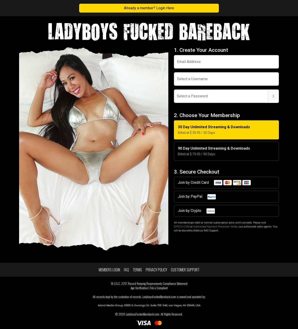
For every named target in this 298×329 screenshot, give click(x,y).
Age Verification (139, 288)
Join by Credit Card (214, 182)
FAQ (126, 270)
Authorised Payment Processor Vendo (215, 226)
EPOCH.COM (182, 226)
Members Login (109, 270)
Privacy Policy (156, 270)
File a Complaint (159, 288)
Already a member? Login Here (149, 8)
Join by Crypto (196, 211)
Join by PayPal (197, 197)
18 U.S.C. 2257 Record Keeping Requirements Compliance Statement (149, 283)
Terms (137, 270)
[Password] (221, 96)
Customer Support (185, 270)
